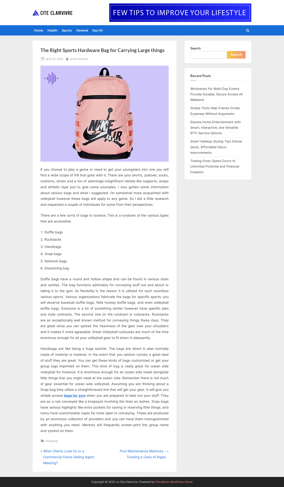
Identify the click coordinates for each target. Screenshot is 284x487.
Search (195, 48)
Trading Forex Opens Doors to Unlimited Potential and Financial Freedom (214, 166)
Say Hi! (97, 30)
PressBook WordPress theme (174, 481)
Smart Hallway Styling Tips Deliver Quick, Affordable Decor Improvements (216, 147)
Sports (67, 30)
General (82, 30)
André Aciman (79, 58)
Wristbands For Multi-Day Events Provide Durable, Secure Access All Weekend (216, 94)
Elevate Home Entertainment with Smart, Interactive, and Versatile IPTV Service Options (215, 127)
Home (38, 30)
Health (52, 30)
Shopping (52, 440)
